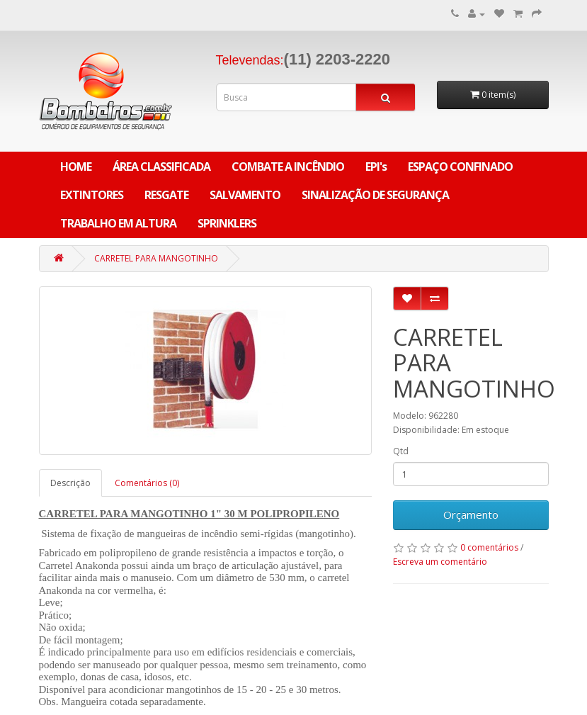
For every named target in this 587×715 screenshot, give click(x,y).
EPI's (376, 166)
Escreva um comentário (440, 562)
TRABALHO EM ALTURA (118, 223)
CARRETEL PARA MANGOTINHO (156, 258)
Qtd (401, 451)
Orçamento (470, 514)
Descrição (70, 483)
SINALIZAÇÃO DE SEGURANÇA (375, 195)
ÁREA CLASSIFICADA (161, 166)
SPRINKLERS (227, 223)
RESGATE (166, 195)
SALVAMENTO (245, 195)
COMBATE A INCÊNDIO (288, 166)
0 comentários (489, 547)
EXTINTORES (91, 195)
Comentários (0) (147, 483)
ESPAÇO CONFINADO (460, 166)
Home (75, 166)
